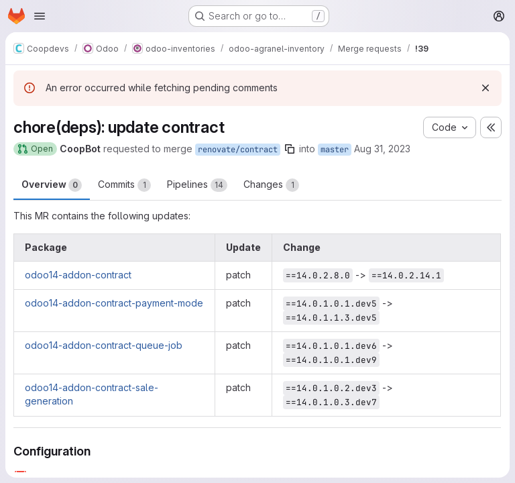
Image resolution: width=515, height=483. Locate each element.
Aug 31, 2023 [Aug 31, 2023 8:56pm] (382, 148)
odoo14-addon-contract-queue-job (103, 345)
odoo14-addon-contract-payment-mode (114, 303)
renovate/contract (238, 149)
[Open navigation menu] (39, 16)
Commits (124, 185)
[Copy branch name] (290, 149)
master (335, 149)
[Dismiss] (485, 88)
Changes (271, 185)
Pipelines (197, 185)
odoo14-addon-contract (78, 274)
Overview (51, 185)
